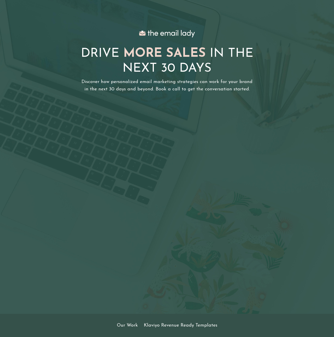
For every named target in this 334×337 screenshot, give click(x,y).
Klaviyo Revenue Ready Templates (180, 325)
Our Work (127, 325)
